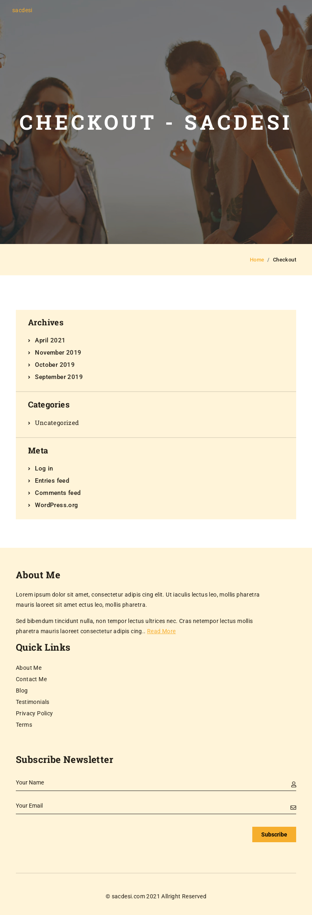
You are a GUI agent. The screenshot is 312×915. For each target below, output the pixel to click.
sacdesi (22, 10)
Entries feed (52, 480)
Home (257, 260)
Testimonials (33, 702)
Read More (161, 631)
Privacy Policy (34, 713)
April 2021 (50, 340)
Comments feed (57, 493)
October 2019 (55, 364)
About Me (28, 667)
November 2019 (58, 352)
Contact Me (31, 679)
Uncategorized (57, 422)
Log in (44, 468)
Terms (24, 724)
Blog (22, 690)
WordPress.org (56, 505)
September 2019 (59, 377)
